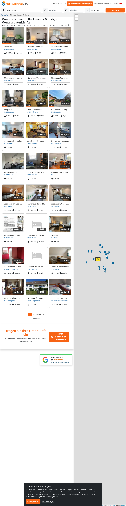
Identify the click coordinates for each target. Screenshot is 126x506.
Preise (115, 3)
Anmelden (108, 3)
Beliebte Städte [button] (59, 3)
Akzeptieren (33, 501)
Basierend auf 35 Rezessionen (60, 362)
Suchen (115, 10)
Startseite (4, 15)
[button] (40, 314)
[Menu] (121, 3)
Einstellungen (48, 501)
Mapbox (123, 505)
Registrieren (98, 3)
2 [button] (33, 314)
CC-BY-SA (112, 505)
